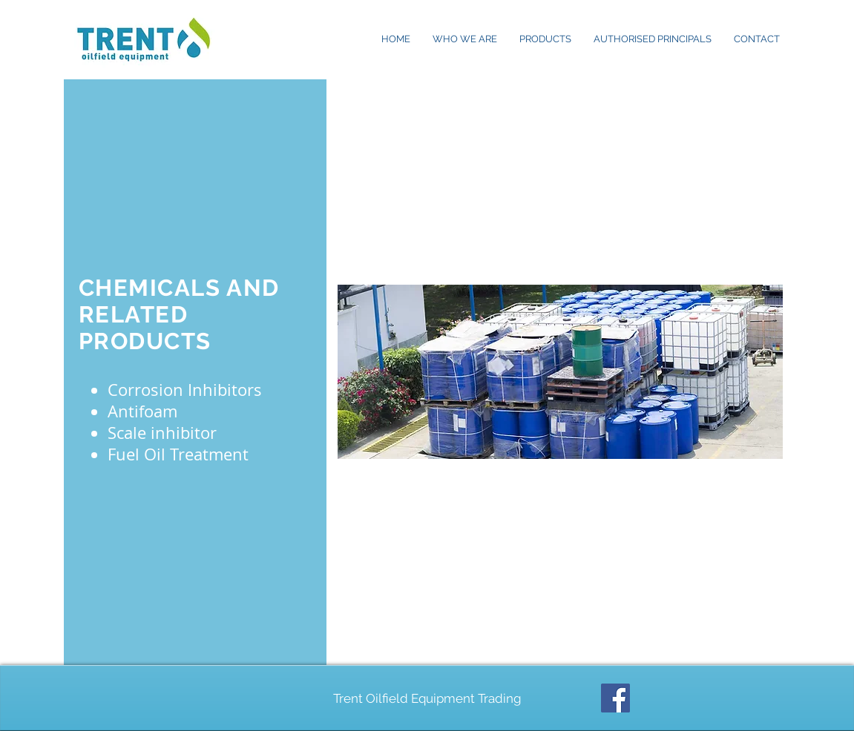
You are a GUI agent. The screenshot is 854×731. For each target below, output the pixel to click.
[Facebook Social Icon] (615, 698)
